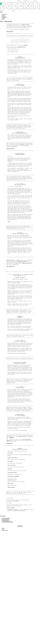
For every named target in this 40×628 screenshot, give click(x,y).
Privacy (3, 528)
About (3, 19)
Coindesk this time (12, 479)
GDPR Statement (5, 530)
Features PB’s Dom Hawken (13, 476)
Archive (3, 16)
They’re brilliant (11, 507)
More (9, 221)
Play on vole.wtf (11, 465)
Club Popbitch (4, 17)
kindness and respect (21, 261)
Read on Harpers (11, 487)
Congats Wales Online (12, 457)
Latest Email (4, 14)
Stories (3, 15)
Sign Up (20, 526)
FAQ (3, 529)
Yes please (10, 461)
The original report (12, 472)
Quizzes (3, 18)
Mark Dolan (10, 483)
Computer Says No (5, 520)
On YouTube (10, 452)
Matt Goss (10, 468)
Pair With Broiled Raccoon (6, 521)
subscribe (25, 45)
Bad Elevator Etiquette (6, 518)
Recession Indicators (5, 519)
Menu (1, 12)
